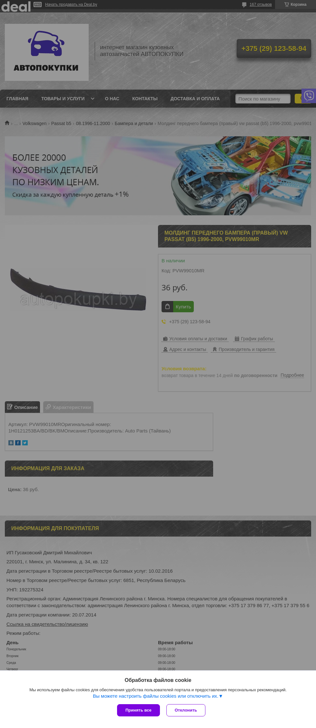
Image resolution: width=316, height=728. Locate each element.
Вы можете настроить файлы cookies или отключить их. (155, 696)
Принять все (138, 710)
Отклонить (186, 710)
